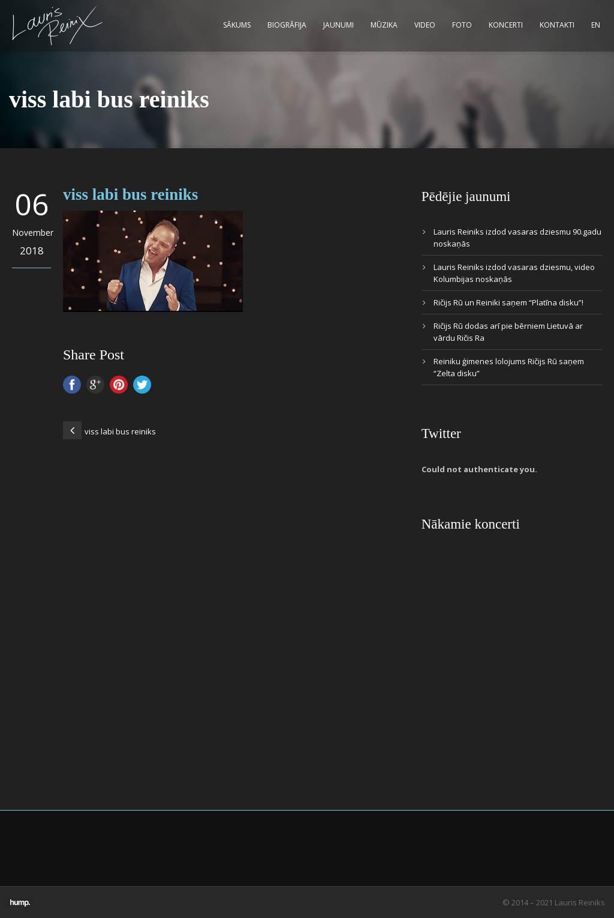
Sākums (237, 25)
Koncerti (506, 25)
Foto (462, 25)
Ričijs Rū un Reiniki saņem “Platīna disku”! (508, 302)
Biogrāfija (286, 25)
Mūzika (384, 25)
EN (595, 25)
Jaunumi (338, 25)
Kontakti (557, 25)
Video (424, 25)
